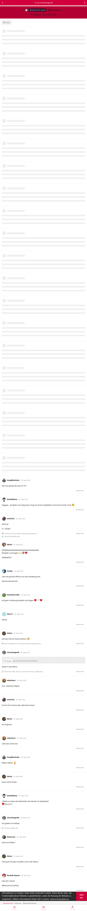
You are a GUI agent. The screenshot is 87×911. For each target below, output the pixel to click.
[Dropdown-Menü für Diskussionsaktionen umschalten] (84, 2)
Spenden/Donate (8, 903)
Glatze (9, 661)
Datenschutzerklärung (29, 903)
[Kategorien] (43, 907)
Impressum (17, 903)
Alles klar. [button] (82, 896)
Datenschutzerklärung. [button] (59, 899)
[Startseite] (14, 907)
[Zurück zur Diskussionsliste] (2, 2)
